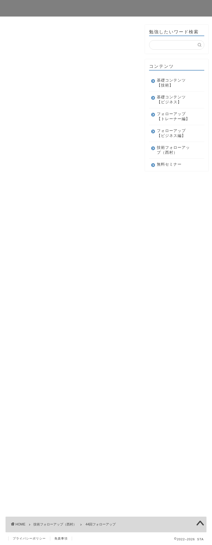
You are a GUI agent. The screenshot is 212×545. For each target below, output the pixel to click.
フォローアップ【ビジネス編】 (171, 133)
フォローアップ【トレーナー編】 (173, 116)
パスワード (20, 152)
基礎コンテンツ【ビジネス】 (171, 99)
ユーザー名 (21, 222)
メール (16, 284)
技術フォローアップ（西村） (31, 33)
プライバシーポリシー (29, 538)
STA (12, 8)
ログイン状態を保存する (52, 176)
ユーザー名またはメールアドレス (43, 131)
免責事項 (61, 538)
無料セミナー (169, 164)
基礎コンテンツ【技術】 (171, 82)
